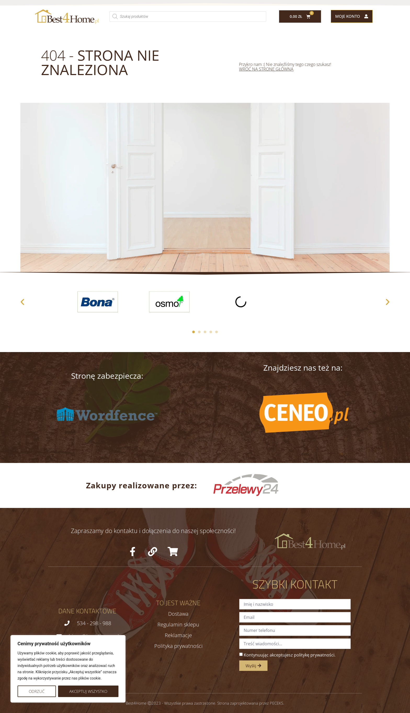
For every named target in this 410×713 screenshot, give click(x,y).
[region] (68, 669)
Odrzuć (36, 691)
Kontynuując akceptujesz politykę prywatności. (289, 655)
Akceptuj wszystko (88, 691)
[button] (22, 302)
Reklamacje (178, 635)
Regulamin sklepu (178, 624)
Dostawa (178, 613)
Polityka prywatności (178, 646)
